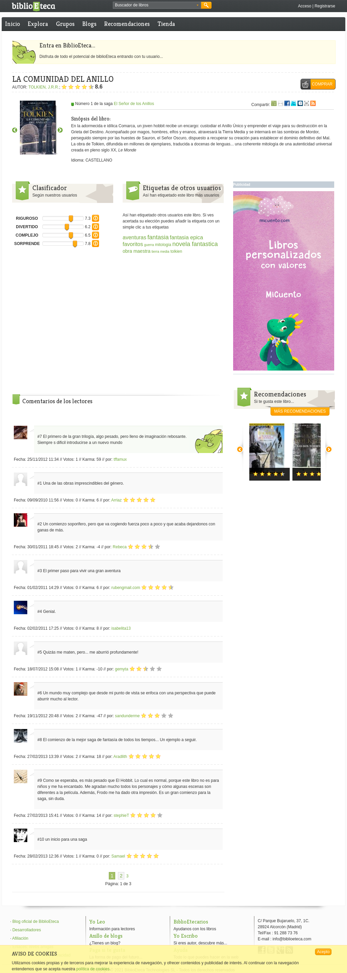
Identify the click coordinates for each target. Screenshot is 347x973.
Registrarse (325, 6)
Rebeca (120, 547)
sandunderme (127, 716)
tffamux (120, 459)
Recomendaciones (127, 24)
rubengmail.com (126, 587)
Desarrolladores (26, 930)
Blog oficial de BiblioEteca (35, 921)
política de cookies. (93, 969)
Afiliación (20, 938)
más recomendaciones (300, 411)
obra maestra (136, 251)
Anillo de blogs (106, 935)
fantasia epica (186, 237)
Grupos (65, 24)
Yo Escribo (186, 935)
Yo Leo (97, 921)
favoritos (133, 244)
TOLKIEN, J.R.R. (43, 87)
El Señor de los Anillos (134, 103)
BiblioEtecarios (191, 921)
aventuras (134, 237)
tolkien (176, 251)
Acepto (323, 951)
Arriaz (116, 500)
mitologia (163, 244)
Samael (118, 856)
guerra (149, 245)
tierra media (160, 251)
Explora (38, 24)
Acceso (304, 6)
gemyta (121, 669)
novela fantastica (195, 244)
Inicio (12, 24)
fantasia (158, 237)
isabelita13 (121, 628)
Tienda (166, 24)
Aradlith (120, 756)
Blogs (89, 24)
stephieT (121, 815)
